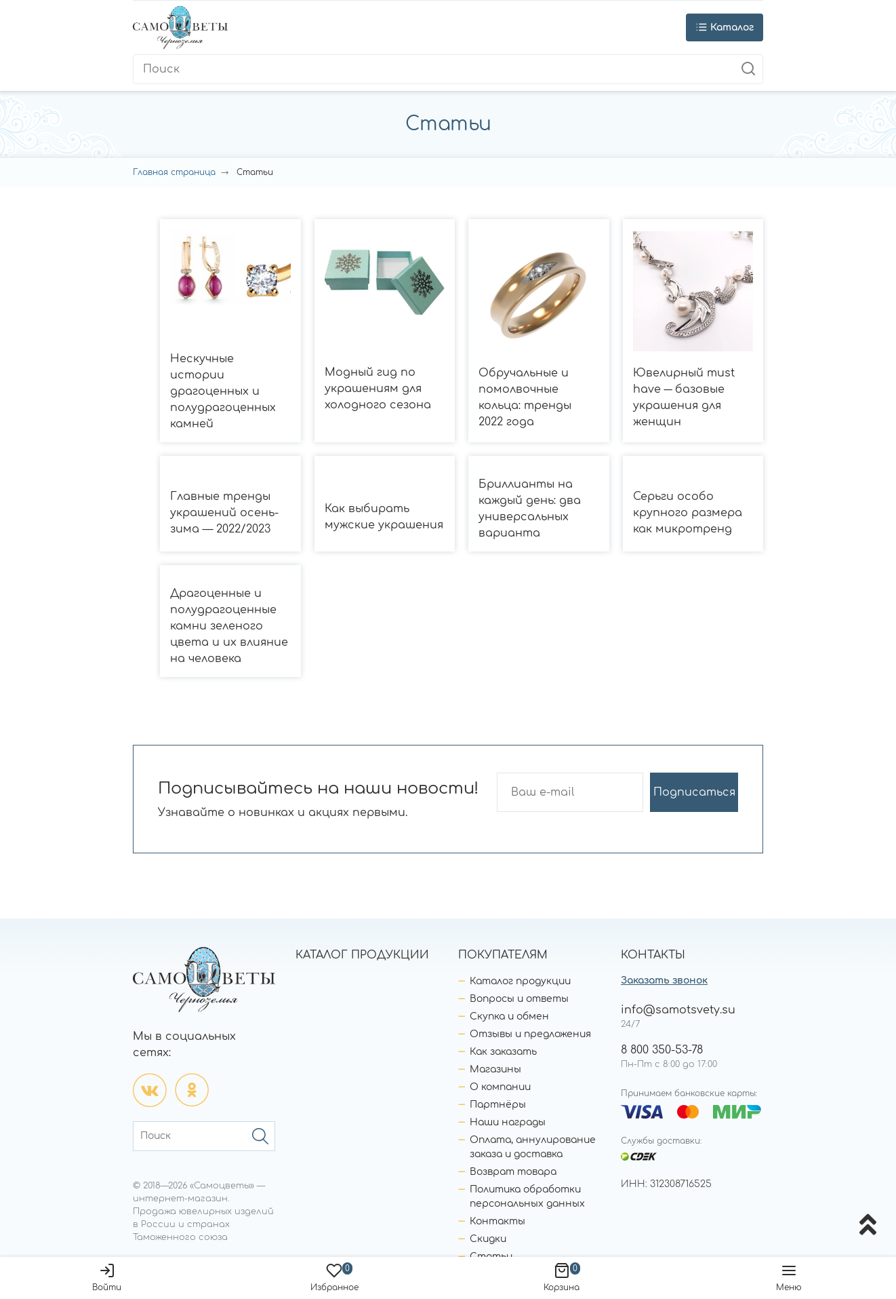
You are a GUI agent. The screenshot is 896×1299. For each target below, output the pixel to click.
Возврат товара (513, 1172)
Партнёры (498, 1105)
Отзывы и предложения (530, 1034)
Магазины (495, 1069)
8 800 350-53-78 (662, 1050)
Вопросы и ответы (519, 999)
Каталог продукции (520, 981)
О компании (500, 1087)
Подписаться (694, 792)
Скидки (488, 1239)
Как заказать (503, 1052)
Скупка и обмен (509, 1016)
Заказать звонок (664, 980)
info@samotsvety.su (678, 1010)
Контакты (497, 1221)
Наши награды (508, 1122)
